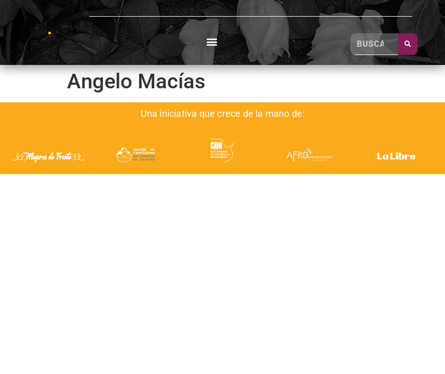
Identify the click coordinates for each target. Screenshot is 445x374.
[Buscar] (407, 44)
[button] (212, 41)
